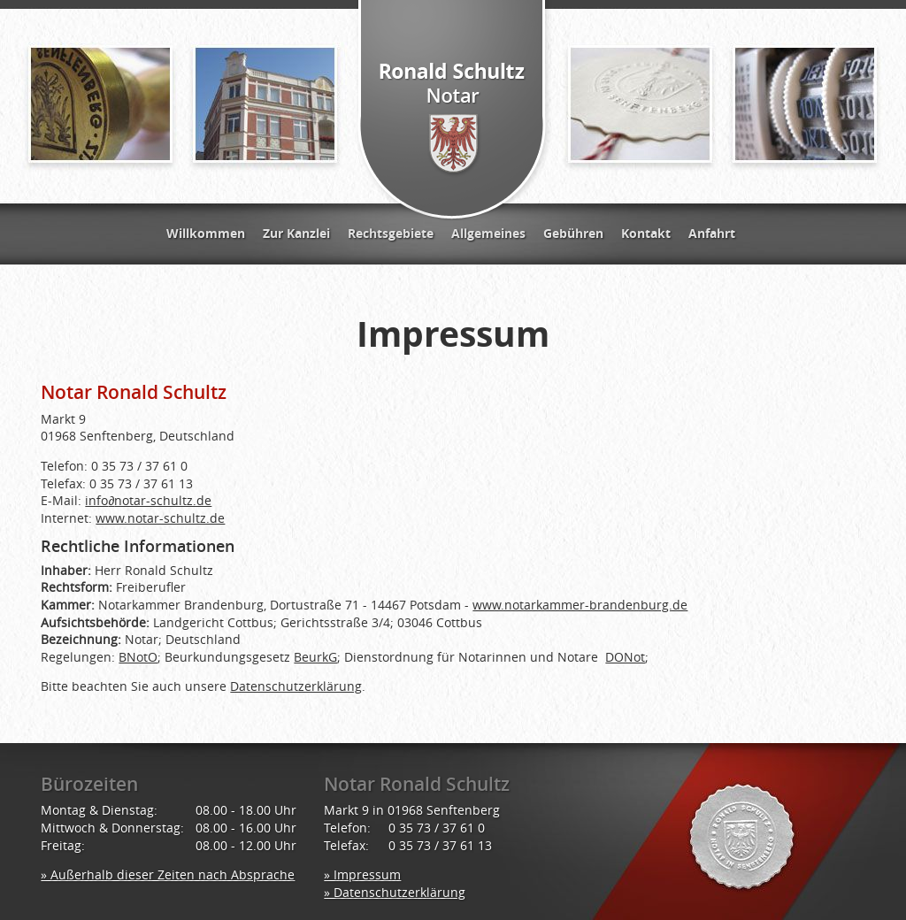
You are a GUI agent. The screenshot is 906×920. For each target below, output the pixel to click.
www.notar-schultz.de (160, 518)
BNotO (138, 656)
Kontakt (646, 233)
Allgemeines (488, 233)
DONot (625, 656)
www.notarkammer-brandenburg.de (579, 604)
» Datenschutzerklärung (394, 892)
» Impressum (362, 874)
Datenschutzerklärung (296, 686)
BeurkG (315, 656)
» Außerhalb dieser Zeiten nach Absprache (168, 874)
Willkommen (205, 233)
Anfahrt (711, 233)
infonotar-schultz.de (148, 500)
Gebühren (573, 233)
